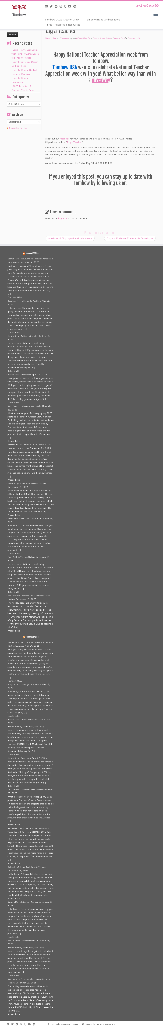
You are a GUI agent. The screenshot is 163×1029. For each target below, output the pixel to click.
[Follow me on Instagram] (62, 6)
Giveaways (64, 38)
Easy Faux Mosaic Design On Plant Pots (24, 301)
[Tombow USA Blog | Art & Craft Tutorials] (19, 10)
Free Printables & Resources (63, 24)
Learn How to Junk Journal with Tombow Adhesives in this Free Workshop (25, 53)
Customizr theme (108, 1024)
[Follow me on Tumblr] (66, 6)
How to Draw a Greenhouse (19, 374)
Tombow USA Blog (32, 253)
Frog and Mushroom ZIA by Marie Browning (130, 238)
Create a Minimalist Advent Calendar (23, 518)
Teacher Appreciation (101, 38)
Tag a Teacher (74, 142)
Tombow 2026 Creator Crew (62, 19)
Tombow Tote (118, 38)
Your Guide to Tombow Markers (21, 557)
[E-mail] (47, 6)
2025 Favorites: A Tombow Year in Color (25, 406)
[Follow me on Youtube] (70, 6)
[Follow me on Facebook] (57, 6)
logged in (62, 218)
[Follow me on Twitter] (52, 6)
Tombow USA (134, 38)
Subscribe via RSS (18, 127)
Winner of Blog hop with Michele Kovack (70, 238)
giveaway (101, 80)
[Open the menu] (155, 14)
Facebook (65, 138)
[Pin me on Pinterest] (75, 6)
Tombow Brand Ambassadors (102, 19)
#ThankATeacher (83, 38)
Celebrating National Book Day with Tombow (27, 483)
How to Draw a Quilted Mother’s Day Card (25, 336)
